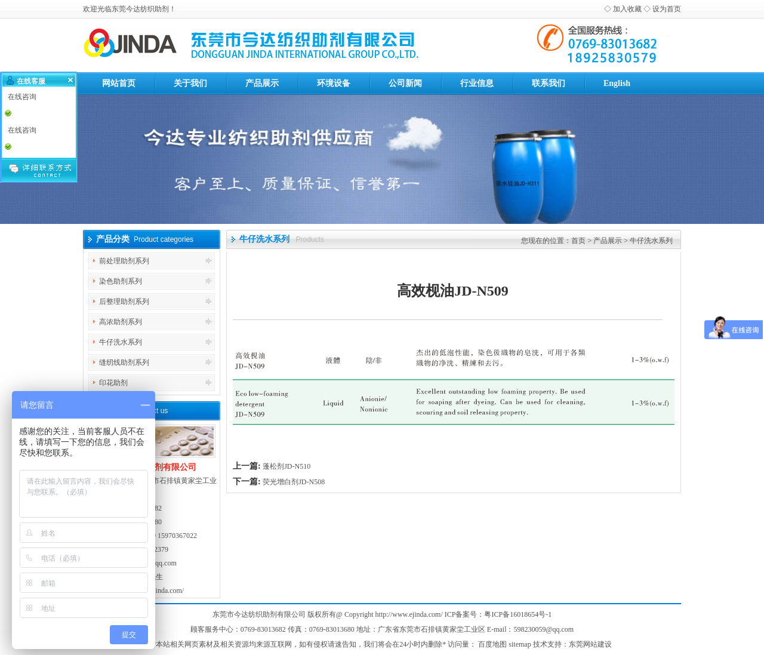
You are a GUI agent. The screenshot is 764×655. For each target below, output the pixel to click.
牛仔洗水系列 (120, 342)
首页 (578, 240)
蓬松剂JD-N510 (286, 466)
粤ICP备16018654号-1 (518, 614)
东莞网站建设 (590, 644)
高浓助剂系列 (120, 322)
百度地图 (492, 644)
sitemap (520, 644)
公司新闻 (405, 83)
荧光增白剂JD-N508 (294, 482)
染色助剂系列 (120, 281)
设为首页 (666, 9)
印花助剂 (113, 383)
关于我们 (190, 83)
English (616, 83)
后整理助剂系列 (124, 301)
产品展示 (262, 83)
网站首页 (118, 83)
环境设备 (333, 83)
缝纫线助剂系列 (124, 362)
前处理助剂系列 (124, 261)
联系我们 (548, 83)
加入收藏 (627, 9)
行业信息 (477, 83)
